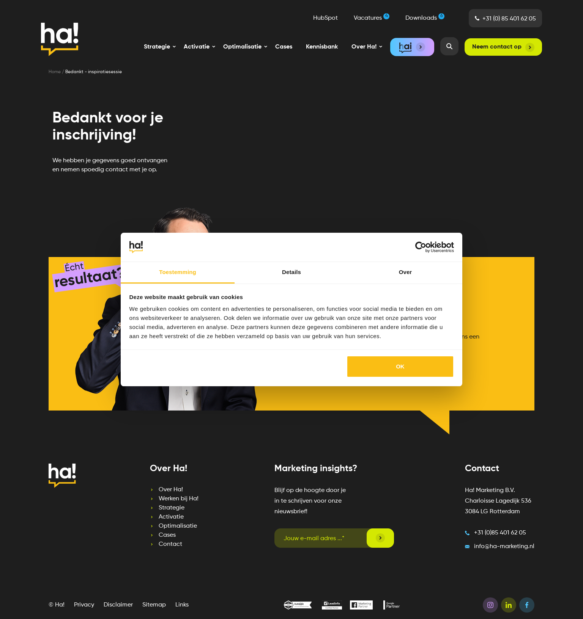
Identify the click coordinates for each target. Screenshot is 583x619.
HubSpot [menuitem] (325, 18)
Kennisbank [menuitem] (322, 47)
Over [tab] (405, 272)
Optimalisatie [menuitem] (178, 526)
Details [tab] (291, 272)
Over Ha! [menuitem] (171, 490)
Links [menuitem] (182, 605)
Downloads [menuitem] (424, 17)
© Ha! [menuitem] (57, 605)
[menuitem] (157, 47)
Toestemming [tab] (177, 272)
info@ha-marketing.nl (504, 547)
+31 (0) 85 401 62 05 (509, 19)
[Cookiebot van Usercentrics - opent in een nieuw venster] (421, 247)
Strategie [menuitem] (171, 508)
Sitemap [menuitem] (154, 605)
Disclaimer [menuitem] (118, 605)
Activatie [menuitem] (171, 517)
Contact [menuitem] (170, 544)
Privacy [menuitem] (84, 605)
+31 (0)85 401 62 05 (500, 533)
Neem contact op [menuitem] (497, 47)
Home (55, 72)
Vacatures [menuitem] (371, 17)
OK (400, 366)
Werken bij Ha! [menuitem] (179, 499)
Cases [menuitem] (283, 47)
